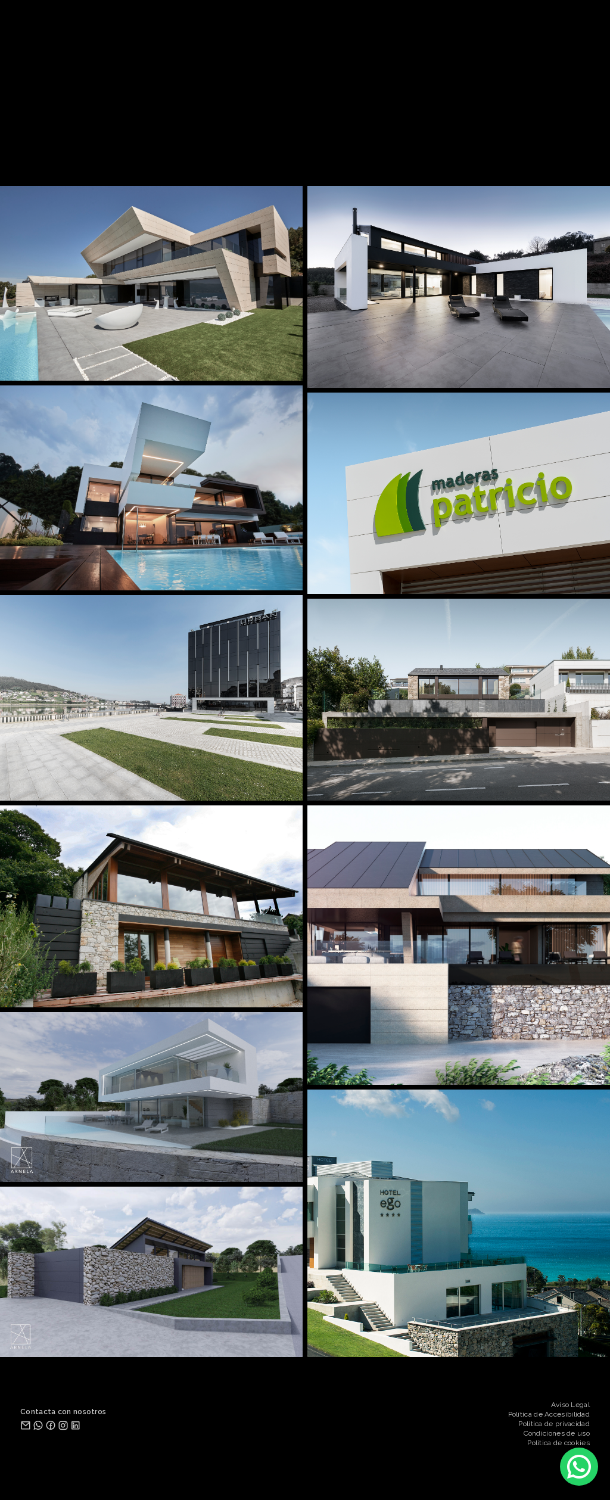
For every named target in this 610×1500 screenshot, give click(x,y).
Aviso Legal (570, 1405)
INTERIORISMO (378, 160)
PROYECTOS (229, 146)
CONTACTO (383, 146)
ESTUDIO (280, 146)
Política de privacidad (554, 1424)
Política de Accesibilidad (549, 1414)
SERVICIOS (329, 146)
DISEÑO (434, 160)
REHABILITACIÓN (305, 160)
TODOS (174, 160)
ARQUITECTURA (230, 160)
